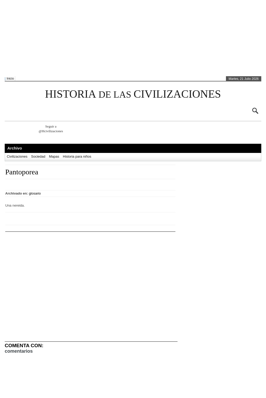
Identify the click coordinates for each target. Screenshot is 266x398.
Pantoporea (21, 172)
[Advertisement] (100, 38)
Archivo (14, 148)
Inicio (10, 78)
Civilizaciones (17, 156)
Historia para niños (77, 156)
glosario (35, 193)
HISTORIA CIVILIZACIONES (133, 94)
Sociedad (38, 156)
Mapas (54, 156)
